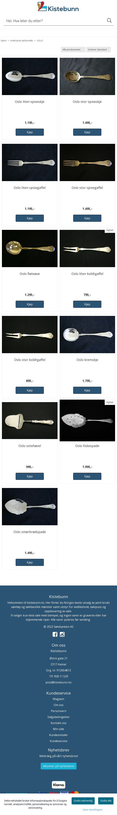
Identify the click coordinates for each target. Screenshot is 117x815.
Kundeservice (58, 741)
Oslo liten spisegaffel (30, 188)
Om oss (59, 705)
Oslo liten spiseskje (29, 101)
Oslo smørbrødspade (30, 532)
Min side (58, 729)
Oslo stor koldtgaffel (29, 360)
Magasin (58, 699)
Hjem (3, 40)
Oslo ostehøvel (29, 446)
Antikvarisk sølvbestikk (20, 40)
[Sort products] (98, 49)
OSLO (38, 40)
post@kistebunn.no (58, 682)
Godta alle (105, 800)
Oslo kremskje (87, 360)
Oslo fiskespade (87, 446)
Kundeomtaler (58, 735)
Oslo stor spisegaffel (87, 188)
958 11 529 (61, 676)
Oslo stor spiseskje (87, 101)
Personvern (58, 711)
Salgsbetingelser (59, 717)
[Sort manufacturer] (73, 49)
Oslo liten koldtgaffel (87, 274)
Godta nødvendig (83, 800)
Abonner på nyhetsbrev (58, 766)
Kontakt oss (59, 723)
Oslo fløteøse (30, 274)
